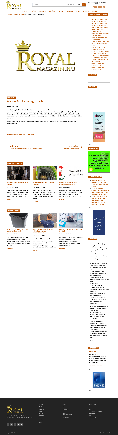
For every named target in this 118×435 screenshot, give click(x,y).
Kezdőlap (9, 14)
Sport (78, 11)
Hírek (15, 14)
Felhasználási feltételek (95, 411)
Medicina (70, 11)
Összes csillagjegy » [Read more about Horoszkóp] (96, 366)
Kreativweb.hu (108, 432)
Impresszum (92, 407)
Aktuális (33, 11)
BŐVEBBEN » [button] (9, 199)
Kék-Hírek (21, 14)
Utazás (65, 407)
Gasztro (86, 11)
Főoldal (24, 11)
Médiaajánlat (92, 405)
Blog (90, 415)
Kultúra (52, 11)
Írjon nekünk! (92, 418)
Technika (61, 11)
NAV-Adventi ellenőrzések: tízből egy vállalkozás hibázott (70, 183)
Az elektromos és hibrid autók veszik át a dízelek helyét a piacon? (100, 43)
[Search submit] (84, 4)
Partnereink (92, 409)
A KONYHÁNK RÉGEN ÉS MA (99, 196)
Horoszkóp (92, 351)
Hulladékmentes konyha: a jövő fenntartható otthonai (17, 230)
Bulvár (94, 11)
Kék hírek (65, 409)
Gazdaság (42, 11)
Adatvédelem (92, 413)
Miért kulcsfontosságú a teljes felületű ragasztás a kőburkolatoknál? (43, 231)
